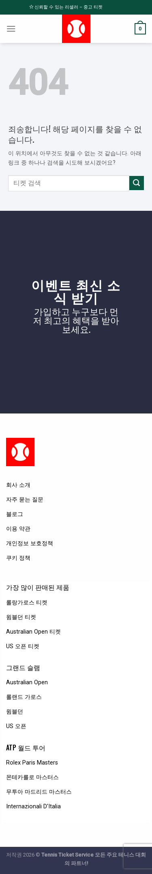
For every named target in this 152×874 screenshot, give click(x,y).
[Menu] (11, 29)
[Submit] (136, 183)
